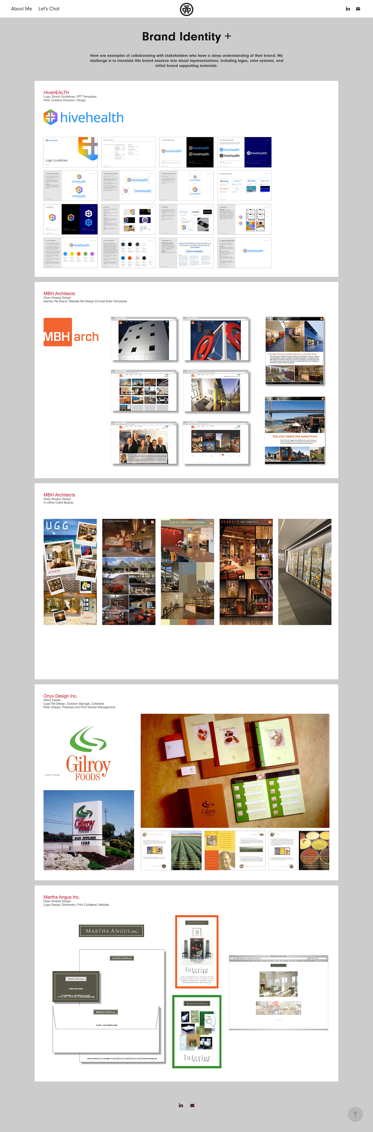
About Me (21, 9)
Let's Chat (48, 9)
